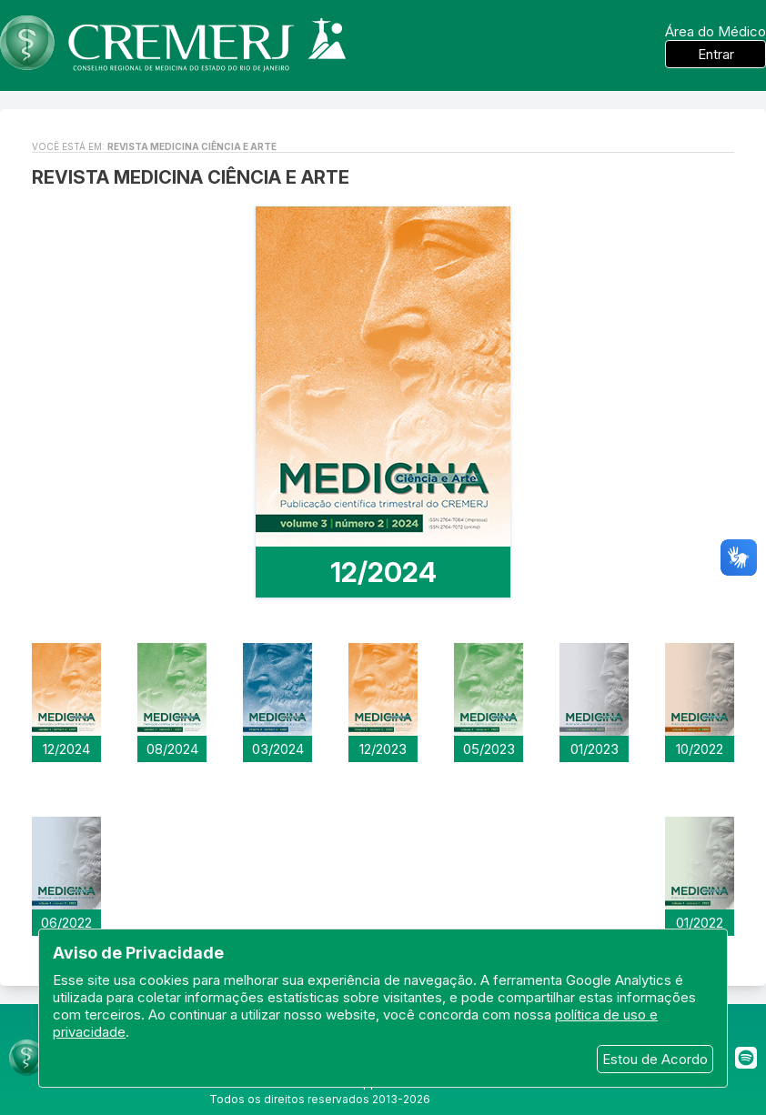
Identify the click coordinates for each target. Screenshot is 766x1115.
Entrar (716, 54)
